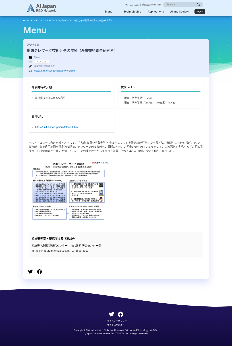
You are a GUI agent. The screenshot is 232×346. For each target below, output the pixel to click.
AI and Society (179, 11)
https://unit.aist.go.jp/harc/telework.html (54, 70)
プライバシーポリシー (116, 320)
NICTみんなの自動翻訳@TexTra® (143, 4)
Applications (156, 11)
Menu (108, 11)
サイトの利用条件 (116, 324)
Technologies (132, 11)
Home (26, 20)
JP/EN (200, 11)
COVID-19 (49, 20)
